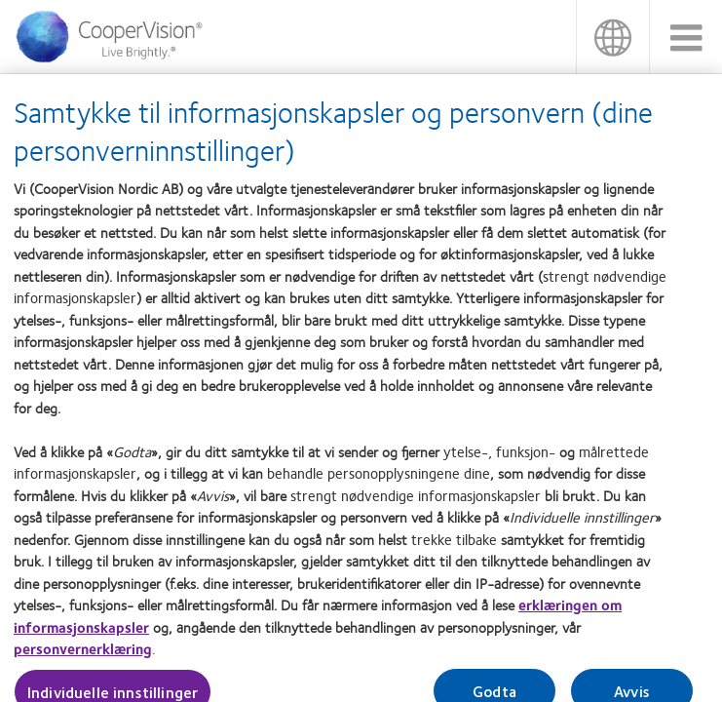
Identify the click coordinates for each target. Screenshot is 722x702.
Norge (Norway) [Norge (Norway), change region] (612, 36)
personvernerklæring (83, 654)
